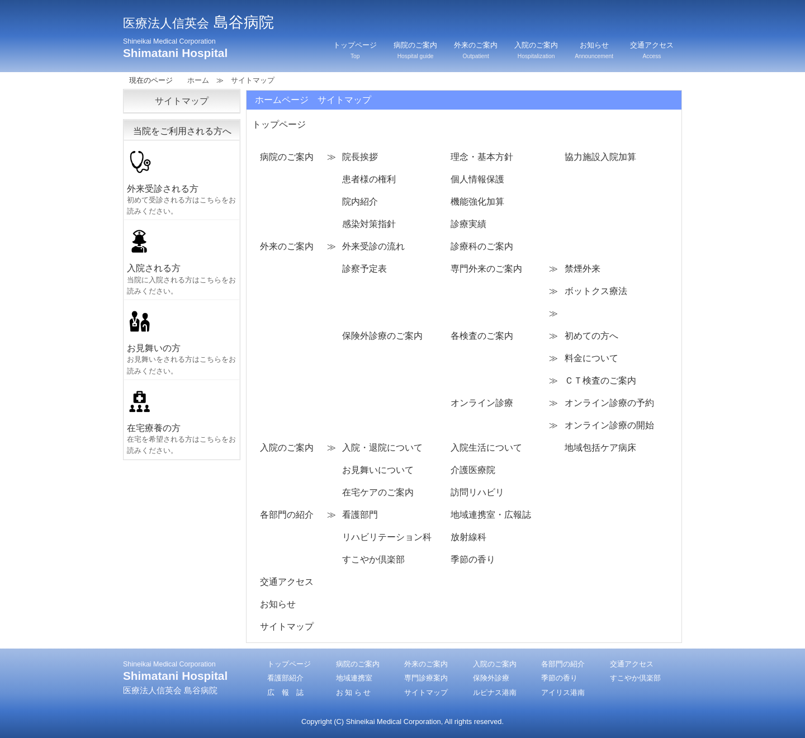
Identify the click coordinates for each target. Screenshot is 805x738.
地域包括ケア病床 (600, 447)
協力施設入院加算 (600, 157)
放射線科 (468, 537)
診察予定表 (364, 268)
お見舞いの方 (183, 340)
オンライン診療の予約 (609, 403)
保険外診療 (491, 678)
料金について (591, 358)
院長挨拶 (360, 157)
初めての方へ (591, 335)
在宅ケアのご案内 (378, 492)
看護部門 (360, 514)
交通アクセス (652, 50)
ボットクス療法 (596, 291)
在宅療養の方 (183, 420)
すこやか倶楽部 (373, 559)
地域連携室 (354, 678)
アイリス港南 (563, 692)
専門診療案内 (426, 678)
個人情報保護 (477, 179)
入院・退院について (382, 447)
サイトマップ (287, 626)
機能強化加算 (477, 201)
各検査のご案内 (482, 335)
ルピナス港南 (495, 692)
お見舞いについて (378, 470)
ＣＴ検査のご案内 (600, 380)
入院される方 (183, 260)
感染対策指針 (369, 224)
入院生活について (486, 447)
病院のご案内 (415, 50)
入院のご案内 (536, 50)
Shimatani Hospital (175, 48)
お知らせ (594, 50)
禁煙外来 (582, 268)
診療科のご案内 (482, 246)
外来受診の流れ (373, 246)
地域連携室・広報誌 (491, 514)
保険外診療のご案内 (382, 335)
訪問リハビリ (477, 492)
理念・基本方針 (482, 157)
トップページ (355, 50)
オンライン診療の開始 (609, 425)
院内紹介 (360, 201)
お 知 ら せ (353, 692)
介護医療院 (473, 470)
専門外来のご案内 (486, 268)
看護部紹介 (285, 678)
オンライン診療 (482, 403)
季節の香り (473, 559)
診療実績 (468, 224)
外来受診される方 (183, 181)
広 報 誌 (285, 692)
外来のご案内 (476, 50)
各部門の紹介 (287, 514)
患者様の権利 (369, 179)
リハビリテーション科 (387, 537)
